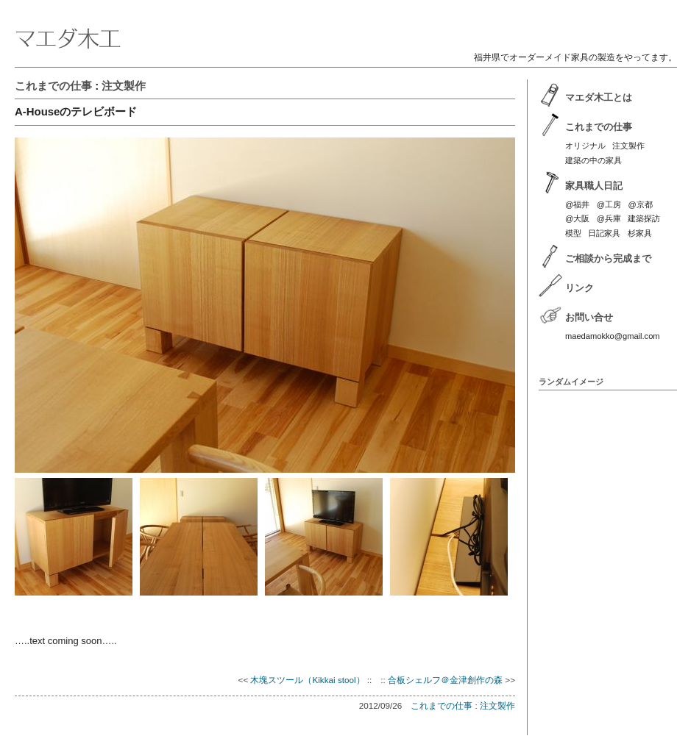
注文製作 (124, 85)
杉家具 (640, 233)
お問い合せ (589, 317)
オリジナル (585, 145)
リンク (579, 287)
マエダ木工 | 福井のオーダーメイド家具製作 (346, 26)
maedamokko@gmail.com (612, 336)
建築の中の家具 (593, 160)
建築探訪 (644, 218)
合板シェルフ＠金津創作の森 (445, 680)
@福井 (577, 204)
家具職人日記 (594, 185)
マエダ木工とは (598, 97)
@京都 (640, 204)
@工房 (609, 204)
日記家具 (604, 233)
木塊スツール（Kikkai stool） (307, 680)
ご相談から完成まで (608, 258)
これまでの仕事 (53, 85)
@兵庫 (609, 218)
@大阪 (577, 218)
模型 (573, 233)
